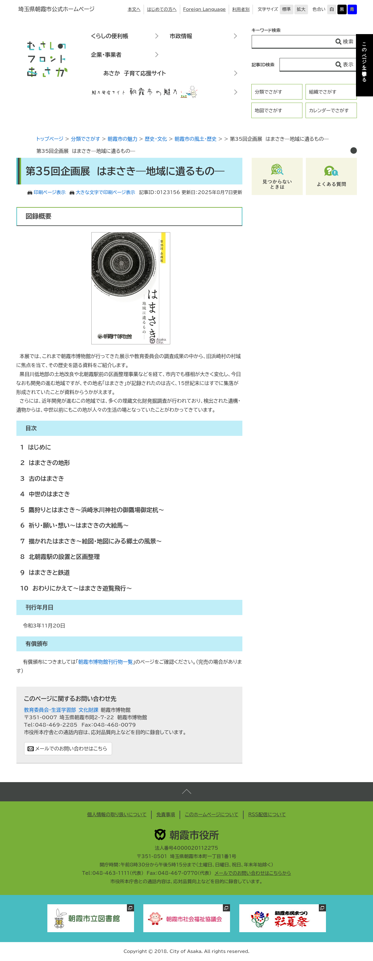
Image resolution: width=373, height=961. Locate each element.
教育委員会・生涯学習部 (50, 709)
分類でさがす (268, 92)
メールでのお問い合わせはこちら (71, 748)
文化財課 (88, 709)
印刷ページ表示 (50, 192)
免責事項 (165, 814)
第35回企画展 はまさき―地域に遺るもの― (86, 150)
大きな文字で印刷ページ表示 (105, 192)
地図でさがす (268, 110)
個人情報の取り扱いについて (116, 814)
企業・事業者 (106, 54)
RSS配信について (267, 814)
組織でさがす (322, 92)
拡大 (301, 9)
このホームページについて (211, 814)
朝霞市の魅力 (122, 138)
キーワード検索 (266, 30)
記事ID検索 (263, 65)
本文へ (134, 9)
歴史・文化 (156, 138)
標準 (286, 9)
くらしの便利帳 (109, 36)
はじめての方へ (162, 9)
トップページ (50, 138)
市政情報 (181, 36)
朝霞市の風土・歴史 (196, 138)
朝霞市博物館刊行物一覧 (105, 661)
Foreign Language (204, 9)
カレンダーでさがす (329, 110)
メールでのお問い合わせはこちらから (253, 873)
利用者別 (240, 9)
